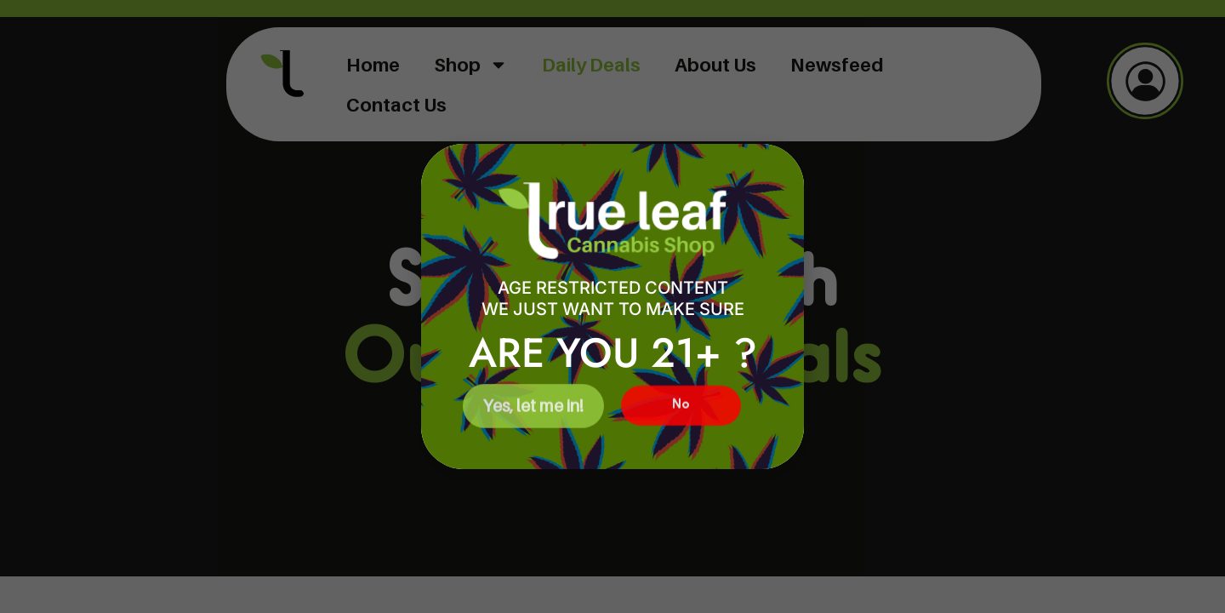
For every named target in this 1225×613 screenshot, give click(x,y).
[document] (612, 306)
